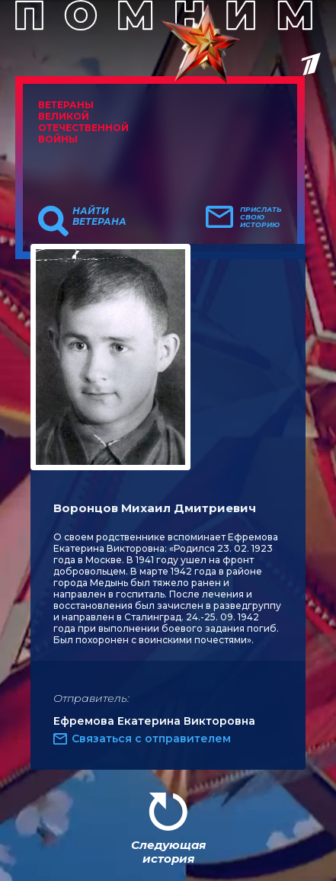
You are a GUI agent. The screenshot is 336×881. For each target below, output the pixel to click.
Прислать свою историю (261, 217)
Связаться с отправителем (151, 738)
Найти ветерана (99, 216)
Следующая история (168, 852)
